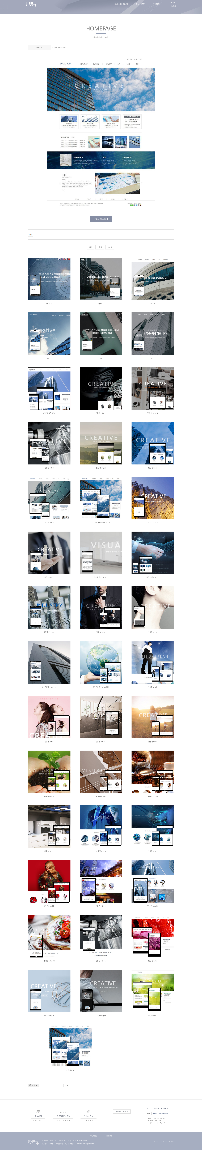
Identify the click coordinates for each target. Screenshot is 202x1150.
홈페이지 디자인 (121, 7)
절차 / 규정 (140, 7)
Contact (173, 9)
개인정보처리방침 (47, 1144)
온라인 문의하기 (122, 1111)
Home (173, 5)
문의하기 (156, 7)
